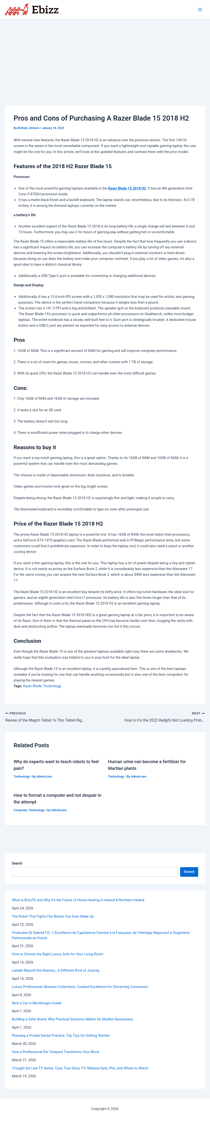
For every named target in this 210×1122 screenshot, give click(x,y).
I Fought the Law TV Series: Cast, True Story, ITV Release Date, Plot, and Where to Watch (80, 1068)
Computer (20, 810)
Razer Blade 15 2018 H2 (127, 188)
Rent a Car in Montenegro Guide (36, 1003)
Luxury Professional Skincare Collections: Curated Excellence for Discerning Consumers (80, 987)
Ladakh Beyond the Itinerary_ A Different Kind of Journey (55, 970)
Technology (52, 686)
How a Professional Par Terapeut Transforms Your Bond (55, 1052)
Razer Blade (32, 686)
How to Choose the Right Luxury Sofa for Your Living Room (57, 954)
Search (17, 863)
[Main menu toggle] (200, 10)
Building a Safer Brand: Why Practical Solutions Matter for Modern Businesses (72, 1019)
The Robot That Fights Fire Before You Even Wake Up (53, 916)
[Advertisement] (105, 55)
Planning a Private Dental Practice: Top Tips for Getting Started (60, 1035)
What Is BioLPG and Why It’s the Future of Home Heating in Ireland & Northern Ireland (78, 900)
